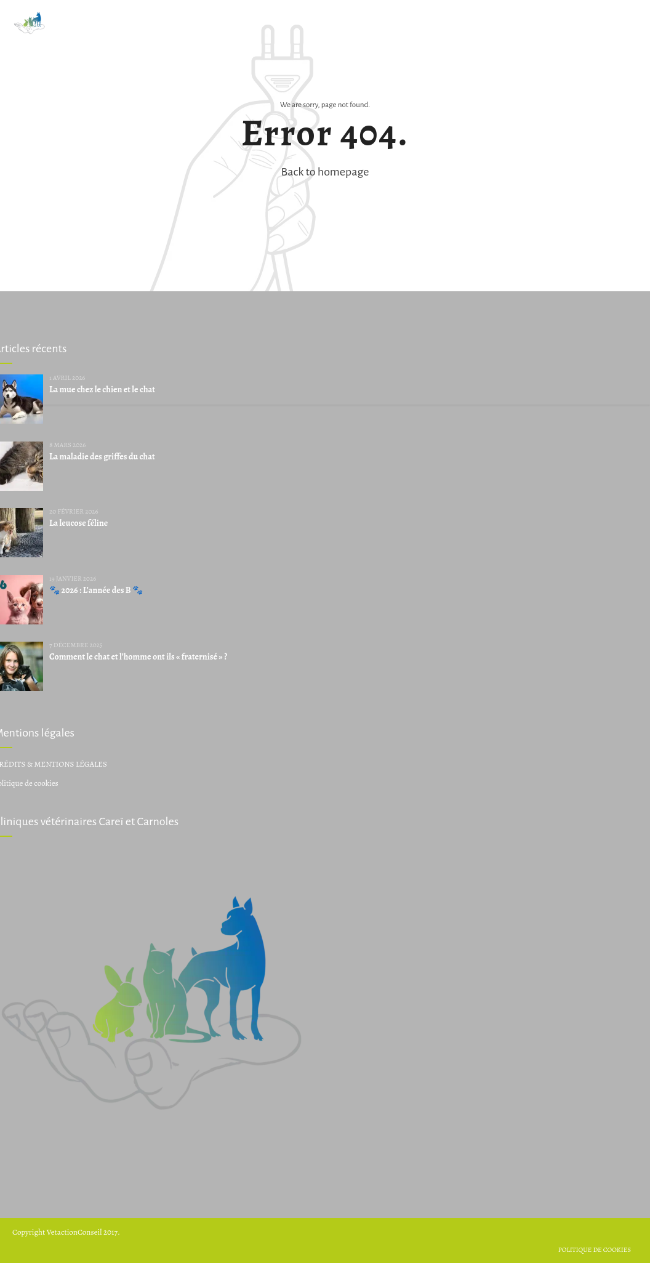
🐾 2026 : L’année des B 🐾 (96, 590)
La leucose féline (78, 523)
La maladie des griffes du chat (102, 456)
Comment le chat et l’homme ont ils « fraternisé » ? (138, 657)
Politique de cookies (594, 1249)
